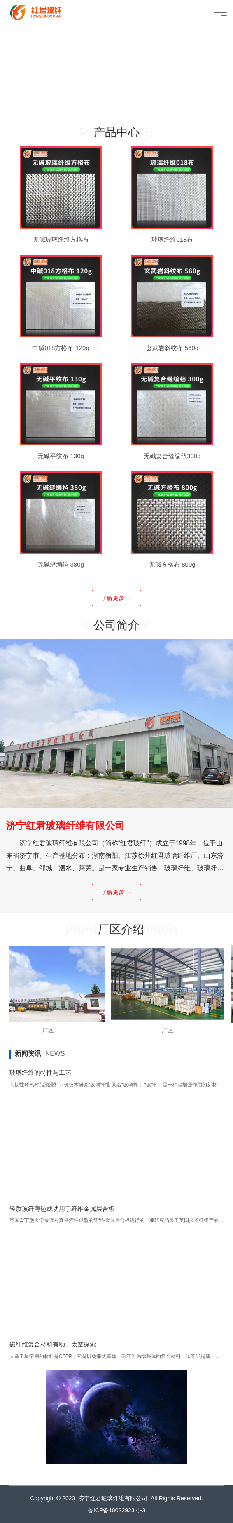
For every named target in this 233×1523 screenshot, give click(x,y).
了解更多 (116, 598)
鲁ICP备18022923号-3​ (116, 1510)
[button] (109, 107)
